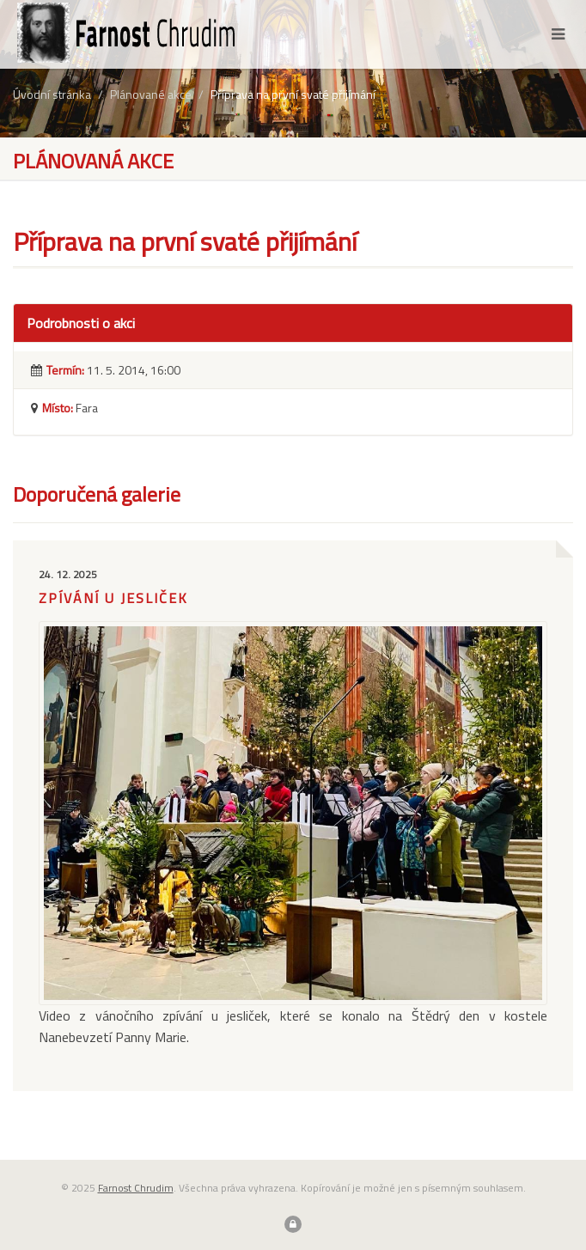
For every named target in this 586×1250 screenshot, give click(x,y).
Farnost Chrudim (136, 1188)
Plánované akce (151, 94)
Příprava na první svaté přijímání (293, 94)
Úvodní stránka (52, 94)
